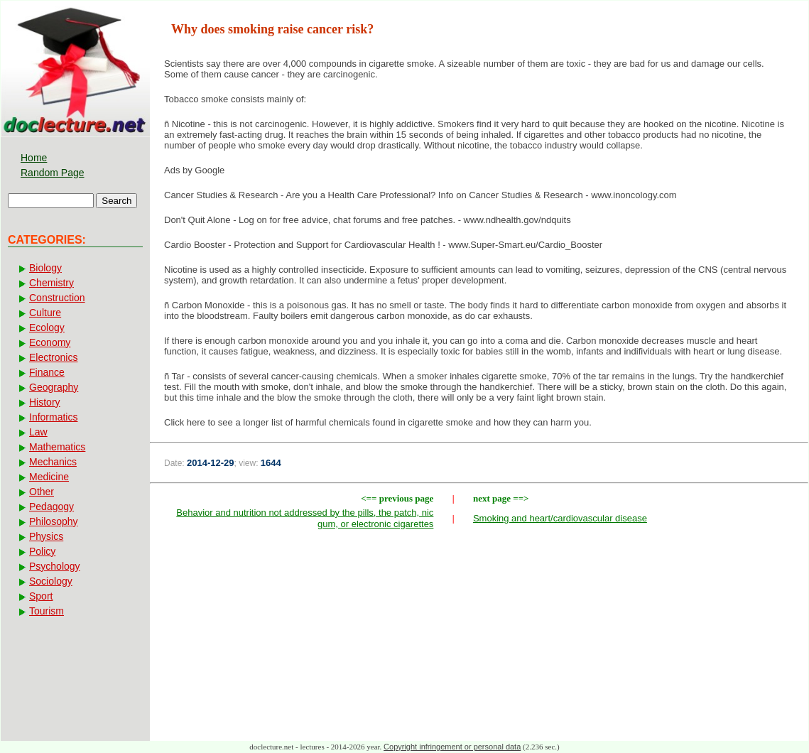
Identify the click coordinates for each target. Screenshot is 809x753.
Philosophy (53, 521)
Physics (46, 536)
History (44, 402)
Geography (53, 387)
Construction (57, 297)
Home (34, 157)
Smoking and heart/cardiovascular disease (560, 518)
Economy (49, 342)
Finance (47, 372)
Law (38, 432)
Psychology (54, 566)
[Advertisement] (479, 638)
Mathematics (57, 447)
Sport (41, 596)
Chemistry (51, 282)
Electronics (53, 357)
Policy (42, 551)
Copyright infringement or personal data (452, 746)
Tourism (46, 611)
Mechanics (53, 461)
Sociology (50, 581)
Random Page (53, 172)
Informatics (53, 417)
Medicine (49, 476)
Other (41, 491)
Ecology (47, 327)
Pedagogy (51, 506)
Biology (45, 267)
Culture (45, 312)
